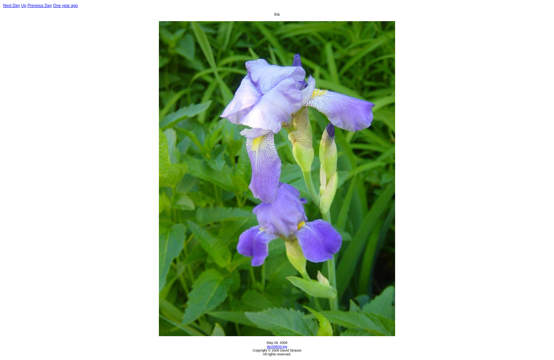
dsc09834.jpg (277, 346)
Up (24, 5)
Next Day (11, 5)
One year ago (65, 5)
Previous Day (39, 5)
